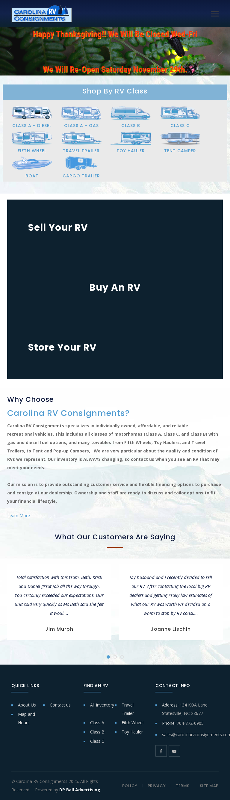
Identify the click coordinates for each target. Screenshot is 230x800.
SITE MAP (209, 786)
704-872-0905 (190, 723)
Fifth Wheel (132, 722)
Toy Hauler (132, 732)
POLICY (129, 786)
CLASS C (180, 126)
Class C (97, 741)
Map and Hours (26, 718)
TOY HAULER (130, 151)
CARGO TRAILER (81, 176)
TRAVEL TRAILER (81, 151)
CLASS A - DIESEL (32, 126)
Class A (97, 722)
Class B (97, 732)
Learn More (18, 515)
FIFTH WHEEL (32, 151)
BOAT (32, 176)
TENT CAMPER (180, 151)
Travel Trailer (128, 709)
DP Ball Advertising (79, 790)
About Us (27, 705)
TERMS (183, 786)
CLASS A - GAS (81, 126)
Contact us (60, 705)
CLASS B (130, 126)
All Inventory (102, 705)
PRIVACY (157, 786)
